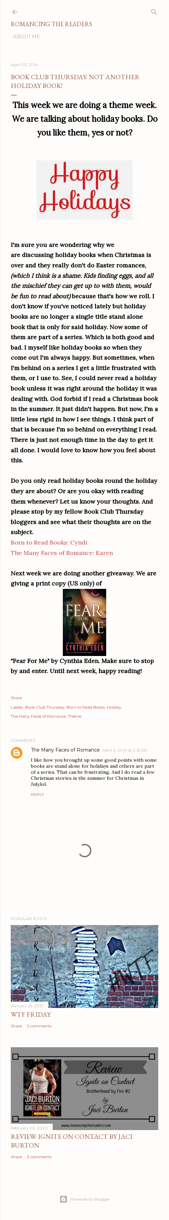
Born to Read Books (86, 707)
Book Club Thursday (45, 707)
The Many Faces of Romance (38, 716)
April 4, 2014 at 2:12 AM (124, 750)
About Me (26, 37)
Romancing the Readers (51, 24)
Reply (37, 794)
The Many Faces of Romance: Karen (62, 553)
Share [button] (16, 697)
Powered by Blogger (84, 1199)
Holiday (114, 707)
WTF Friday (31, 1014)
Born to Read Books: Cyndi (49, 542)
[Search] (154, 10)
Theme (74, 716)
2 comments (39, 1025)
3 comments (39, 1156)
